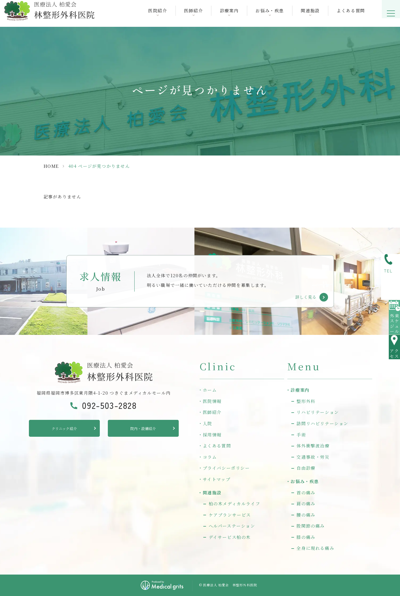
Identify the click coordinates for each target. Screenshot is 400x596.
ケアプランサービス (230, 515)
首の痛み (305, 493)
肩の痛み (305, 504)
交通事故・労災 (312, 457)
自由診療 (305, 468)
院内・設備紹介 (143, 429)
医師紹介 (212, 412)
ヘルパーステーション (232, 526)
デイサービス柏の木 (230, 537)
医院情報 (212, 401)
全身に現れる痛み (315, 548)
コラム (210, 457)
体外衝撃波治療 (312, 446)
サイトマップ (217, 479)
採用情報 (212, 435)
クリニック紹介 (64, 429)
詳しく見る (306, 297)
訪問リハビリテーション (322, 423)
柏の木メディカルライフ (234, 504)
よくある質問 (348, 13)
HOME (51, 166)
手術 (301, 435)
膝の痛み (305, 537)
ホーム (210, 390)
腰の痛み (305, 515)
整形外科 (305, 401)
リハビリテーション (317, 412)
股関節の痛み (310, 526)
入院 (207, 423)
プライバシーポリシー (226, 468)
